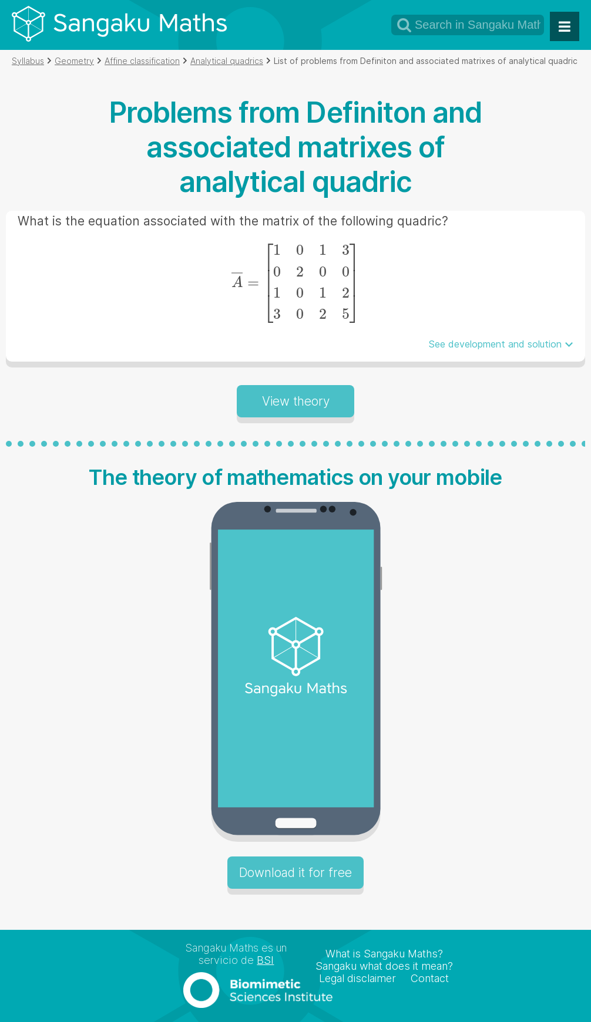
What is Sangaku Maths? (384, 953)
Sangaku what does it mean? (384, 966)
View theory (296, 401)
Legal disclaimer (357, 978)
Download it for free (295, 872)
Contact (430, 978)
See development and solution (495, 344)
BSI (265, 960)
